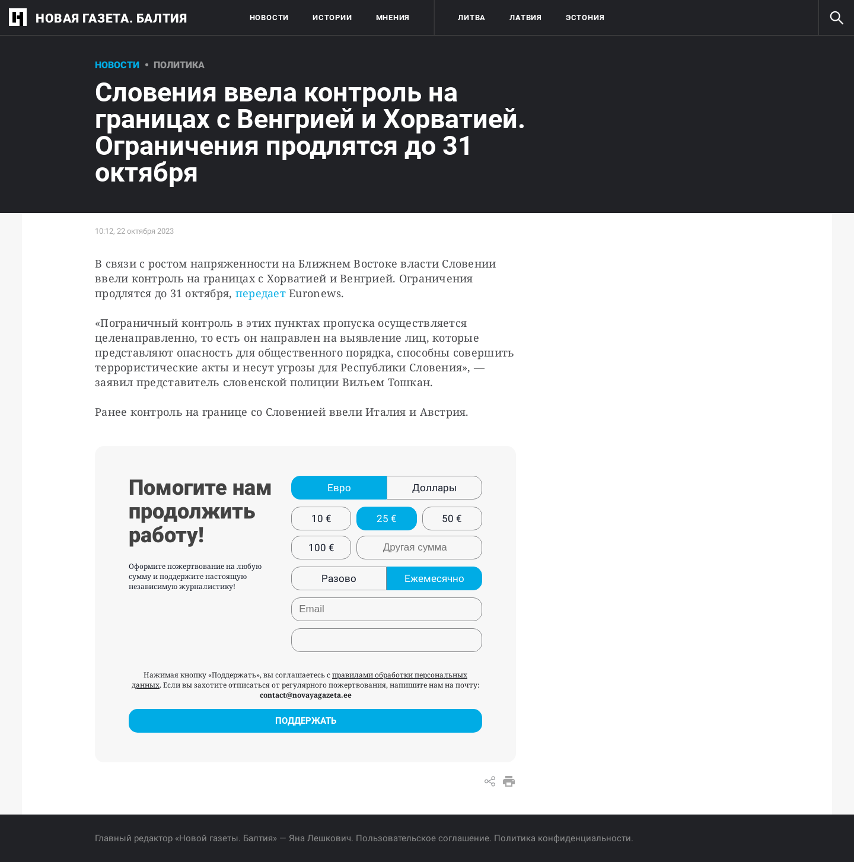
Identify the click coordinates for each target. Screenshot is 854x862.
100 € (321, 548)
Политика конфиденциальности (562, 838)
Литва (472, 17)
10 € (321, 518)
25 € (387, 518)
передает (260, 293)
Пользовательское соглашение (422, 838)
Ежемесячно (434, 578)
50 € (452, 518)
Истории (332, 17)
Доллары (434, 488)
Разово (338, 578)
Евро (339, 488)
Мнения (393, 17)
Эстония (585, 17)
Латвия (525, 17)
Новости (269, 17)
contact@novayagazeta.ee (306, 695)
